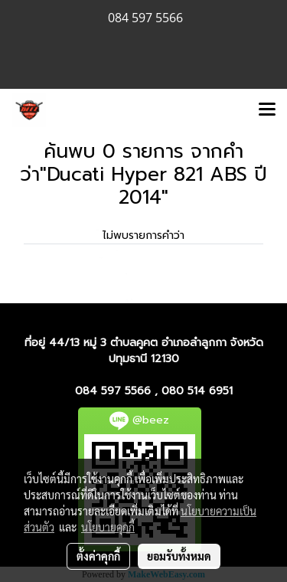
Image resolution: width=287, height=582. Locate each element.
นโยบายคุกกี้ (108, 527)
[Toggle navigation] (267, 110)
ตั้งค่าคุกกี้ (98, 556)
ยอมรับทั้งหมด (179, 556)
